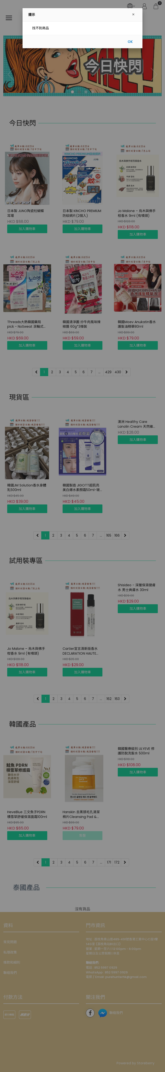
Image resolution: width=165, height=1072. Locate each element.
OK (130, 41)
